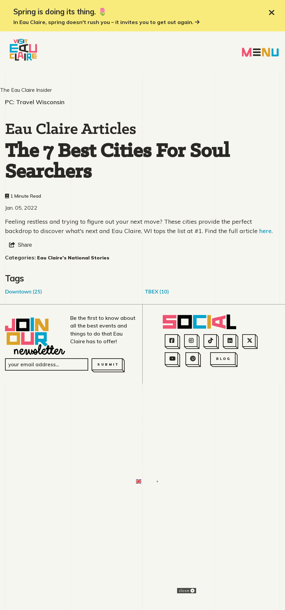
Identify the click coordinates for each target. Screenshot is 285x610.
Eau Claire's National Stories (73, 373)
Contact (85, 569)
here (265, 346)
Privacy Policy (235, 569)
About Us (52, 569)
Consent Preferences (184, 582)
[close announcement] (271, 12)
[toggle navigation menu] (260, 52)
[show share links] (20, 360)
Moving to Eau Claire (111, 582)
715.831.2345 (142, 549)
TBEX (157, 406)
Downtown (23, 406)
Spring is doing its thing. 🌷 (60, 11)
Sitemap (194, 569)
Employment (122, 569)
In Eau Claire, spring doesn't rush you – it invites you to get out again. (106, 22)
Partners (161, 569)
